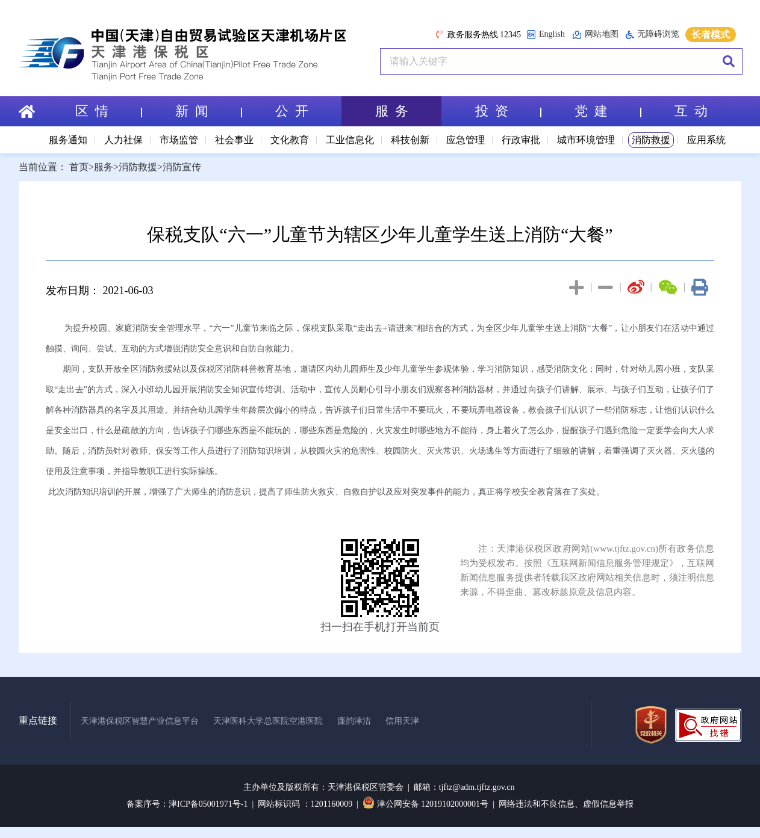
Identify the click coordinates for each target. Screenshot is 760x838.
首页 (79, 167)
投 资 (508, 111)
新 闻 (208, 111)
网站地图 (595, 34)
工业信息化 (350, 140)
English (545, 34)
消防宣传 (182, 167)
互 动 (691, 111)
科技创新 (410, 140)
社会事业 (234, 140)
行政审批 (521, 140)
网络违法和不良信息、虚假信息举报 (566, 804)
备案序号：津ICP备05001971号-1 (187, 804)
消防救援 (651, 140)
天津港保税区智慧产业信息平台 (140, 721)
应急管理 (465, 140)
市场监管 (179, 140)
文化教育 (289, 140)
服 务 (391, 111)
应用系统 (706, 140)
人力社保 (123, 140)
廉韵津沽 (354, 721)
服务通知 (68, 140)
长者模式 (710, 34)
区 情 (108, 111)
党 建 (608, 111)
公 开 (291, 111)
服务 (103, 167)
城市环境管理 (586, 140)
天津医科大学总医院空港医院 (268, 721)
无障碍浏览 (652, 34)
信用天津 (402, 721)
